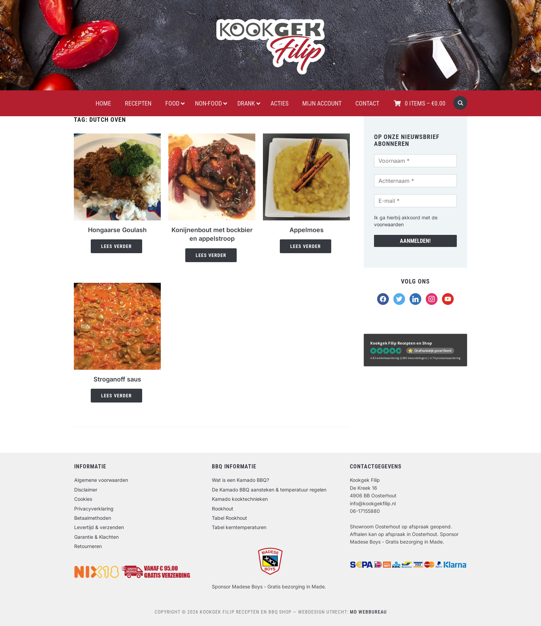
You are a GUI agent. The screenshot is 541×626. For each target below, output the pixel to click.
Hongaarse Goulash (117, 229)
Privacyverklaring (94, 508)
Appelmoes (306, 229)
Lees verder (116, 246)
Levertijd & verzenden (99, 527)
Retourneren (88, 546)
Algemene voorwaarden (101, 480)
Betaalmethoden (92, 518)
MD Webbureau (368, 612)
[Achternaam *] (415, 180)
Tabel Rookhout (229, 518)
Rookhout (222, 508)
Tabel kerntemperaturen (239, 527)
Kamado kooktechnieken (240, 499)
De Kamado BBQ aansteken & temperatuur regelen (269, 490)
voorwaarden (389, 224)
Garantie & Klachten (96, 537)
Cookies (83, 499)
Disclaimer (85, 490)
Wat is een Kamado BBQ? (240, 480)
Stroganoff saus (117, 379)
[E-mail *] (415, 200)
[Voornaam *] (415, 160)
